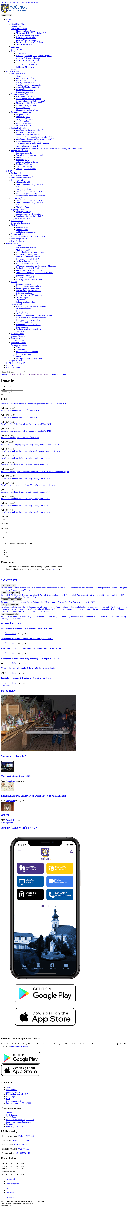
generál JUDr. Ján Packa (26, 40)
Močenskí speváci (23, 297)
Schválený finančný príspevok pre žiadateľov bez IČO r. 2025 (26, 424)
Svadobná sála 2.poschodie (27, 352)
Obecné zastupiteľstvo (20, 94)
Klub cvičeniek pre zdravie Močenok (31, 318)
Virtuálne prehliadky (19, 345)
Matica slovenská (23, 250)
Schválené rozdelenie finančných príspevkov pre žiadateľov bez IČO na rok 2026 (33, 404)
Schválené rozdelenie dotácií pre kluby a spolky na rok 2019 (25, 492)
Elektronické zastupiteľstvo (27, 110)
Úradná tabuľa (17, 221)
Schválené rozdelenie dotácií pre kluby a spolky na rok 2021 (25, 465)
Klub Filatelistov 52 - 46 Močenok (30, 252)
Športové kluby (17, 304)
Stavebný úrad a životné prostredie (30, 191)
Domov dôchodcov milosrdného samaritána (28, 236)
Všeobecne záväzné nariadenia (28, 85)
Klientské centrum (23, 354)
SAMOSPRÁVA (12, 71)
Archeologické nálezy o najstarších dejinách (34, 56)
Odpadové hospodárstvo (20, 218)
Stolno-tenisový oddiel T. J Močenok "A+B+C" (35, 315)
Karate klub (20, 311)
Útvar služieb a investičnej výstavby (30, 196)
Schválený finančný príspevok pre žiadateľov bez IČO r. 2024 (26, 431)
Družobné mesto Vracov (25, 92)
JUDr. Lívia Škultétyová (26, 38)
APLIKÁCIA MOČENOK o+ (20, 827)
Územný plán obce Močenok (27, 87)
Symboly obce (17, 26)
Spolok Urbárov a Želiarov (27, 261)
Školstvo (14, 225)
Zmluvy (9, 1113)
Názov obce (21, 53)
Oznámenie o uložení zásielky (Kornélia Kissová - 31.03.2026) (27, 629)
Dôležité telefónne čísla (20, 223)
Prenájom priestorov (19, 239)
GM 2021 (5, 815)
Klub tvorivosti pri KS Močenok (29, 295)
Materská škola (22, 230)
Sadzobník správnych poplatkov (29, 214)
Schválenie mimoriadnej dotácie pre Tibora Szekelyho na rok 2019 (28, 485)
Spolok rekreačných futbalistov (28, 329)
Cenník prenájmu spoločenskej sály (30, 216)
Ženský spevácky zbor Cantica (28, 288)
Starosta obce (21, 76)
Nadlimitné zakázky (24, 166)
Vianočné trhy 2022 (13, 756)
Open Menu (6, 15)
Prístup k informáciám (20, 128)
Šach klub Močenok (24, 322)
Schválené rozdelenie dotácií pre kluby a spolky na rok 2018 (25, 499)
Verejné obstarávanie (19, 151)
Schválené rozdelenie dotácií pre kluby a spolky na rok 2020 (25, 478)
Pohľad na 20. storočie (25, 67)
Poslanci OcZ (11, 1089)
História (14, 51)
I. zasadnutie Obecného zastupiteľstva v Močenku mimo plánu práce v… (32, 648)
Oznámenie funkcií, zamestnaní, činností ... (33, 144)
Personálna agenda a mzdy (26, 193)
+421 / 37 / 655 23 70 (26, 1136)
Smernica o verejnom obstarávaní (29, 155)
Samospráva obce (18, 74)
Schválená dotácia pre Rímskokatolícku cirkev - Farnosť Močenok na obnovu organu (35, 471)
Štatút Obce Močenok (20, 24)
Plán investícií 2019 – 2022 (27, 126)
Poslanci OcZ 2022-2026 (26, 96)
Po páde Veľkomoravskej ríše (28, 60)
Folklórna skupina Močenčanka (28, 291)
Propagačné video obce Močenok (29, 358)
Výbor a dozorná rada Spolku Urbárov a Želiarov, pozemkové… (28, 668)
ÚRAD (9, 171)
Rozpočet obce (22, 114)
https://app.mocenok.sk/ (19, 1046)
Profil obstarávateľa (24, 153)
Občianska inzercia (18, 340)
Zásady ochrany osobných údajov (29, 141)
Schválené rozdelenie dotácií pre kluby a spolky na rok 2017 (25, 505)
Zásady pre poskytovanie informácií (30, 130)
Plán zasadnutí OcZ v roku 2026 (29, 103)
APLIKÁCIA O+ (13, 367)
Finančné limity (22, 157)
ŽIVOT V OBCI (12, 243)
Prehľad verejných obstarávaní (18, 1122)
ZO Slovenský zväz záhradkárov (29, 270)
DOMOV (10, 19)
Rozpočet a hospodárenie (21, 112)
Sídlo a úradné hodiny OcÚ (22, 178)
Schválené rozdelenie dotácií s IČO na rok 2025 (20, 417)
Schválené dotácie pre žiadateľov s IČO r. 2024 (20, 438)
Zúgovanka (20, 300)
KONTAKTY (11, 365)
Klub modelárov (22, 327)
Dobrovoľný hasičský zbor (26, 254)
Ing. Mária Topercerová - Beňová (29, 42)
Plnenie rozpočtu (23, 117)
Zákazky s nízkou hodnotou (27, 162)
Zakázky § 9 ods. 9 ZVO (26, 169)
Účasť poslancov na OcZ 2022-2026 (30, 101)
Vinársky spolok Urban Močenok (29, 279)
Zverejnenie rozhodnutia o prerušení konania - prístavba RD (27, 639)
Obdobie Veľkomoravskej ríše (28, 58)
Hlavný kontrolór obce (25, 83)
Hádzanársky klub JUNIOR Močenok (31, 306)
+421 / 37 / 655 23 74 (20, 1140)
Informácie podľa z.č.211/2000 (18, 1103)
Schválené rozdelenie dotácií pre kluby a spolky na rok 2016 (25, 512)
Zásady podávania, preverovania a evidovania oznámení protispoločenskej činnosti (49, 148)
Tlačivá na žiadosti (23, 207)
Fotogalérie (15, 338)
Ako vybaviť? (16, 198)
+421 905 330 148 (22, 1153)
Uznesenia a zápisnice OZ (26, 105)
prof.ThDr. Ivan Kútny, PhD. (27, 35)
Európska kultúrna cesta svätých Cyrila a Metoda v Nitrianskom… (34, 795)
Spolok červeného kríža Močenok (29, 268)
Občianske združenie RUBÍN (28, 259)
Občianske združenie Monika (27, 277)
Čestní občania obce (19, 28)
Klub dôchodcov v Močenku (27, 263)
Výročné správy (22, 121)
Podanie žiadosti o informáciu (28, 135)
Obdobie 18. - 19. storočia (26, 65)
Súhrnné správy (22, 160)
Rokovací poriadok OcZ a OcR (28, 99)
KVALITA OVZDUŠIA (15, 363)
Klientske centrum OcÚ (20, 175)
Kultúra (14, 282)
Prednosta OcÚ (17, 173)
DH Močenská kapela (24, 293)
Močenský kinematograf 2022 (16, 776)
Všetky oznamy (7, 685)
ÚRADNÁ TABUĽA (11, 623)
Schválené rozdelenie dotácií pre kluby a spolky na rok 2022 (25, 458)
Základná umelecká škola (26, 232)
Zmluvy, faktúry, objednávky (27, 146)
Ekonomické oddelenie (25, 182)
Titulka (4, 374)
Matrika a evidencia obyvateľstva (29, 184)
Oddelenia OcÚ (17, 180)
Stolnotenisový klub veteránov (28, 324)
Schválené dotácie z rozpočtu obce (20, 1119)
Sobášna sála (21, 349)
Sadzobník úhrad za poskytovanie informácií (34, 137)
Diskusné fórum (17, 334)
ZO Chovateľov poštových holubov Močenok (34, 273)
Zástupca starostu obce (25, 78)
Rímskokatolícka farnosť (26, 248)
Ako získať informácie (25, 132)
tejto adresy (54, 569)
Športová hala (16, 361)
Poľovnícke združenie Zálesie (28, 257)
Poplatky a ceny (17, 209)
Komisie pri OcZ (23, 108)
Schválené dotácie (23, 123)
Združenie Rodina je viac (26, 275)
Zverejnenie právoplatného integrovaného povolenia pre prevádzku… (31, 658)
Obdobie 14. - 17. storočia (26, 62)
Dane (18, 187)
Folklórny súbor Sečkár (25, 302)
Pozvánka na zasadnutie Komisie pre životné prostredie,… (26, 678)
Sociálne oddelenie (23, 189)
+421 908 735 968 (21, 1144)
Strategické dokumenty (25, 90)
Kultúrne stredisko (23, 284)
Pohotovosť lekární (18, 343)
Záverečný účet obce (24, 119)
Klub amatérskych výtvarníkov (28, 286)
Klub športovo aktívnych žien (28, 320)
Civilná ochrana (17, 241)
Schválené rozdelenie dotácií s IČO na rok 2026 (20, 410)
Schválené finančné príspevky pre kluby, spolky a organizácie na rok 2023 (31, 444)
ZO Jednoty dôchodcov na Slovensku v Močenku (36, 266)
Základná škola (22, 227)
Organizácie (16, 245)
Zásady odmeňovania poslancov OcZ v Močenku (35, 139)
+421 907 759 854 (25, 1149)
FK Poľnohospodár (23, 309)
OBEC (8, 22)
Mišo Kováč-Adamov (24, 44)
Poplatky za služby (23, 212)
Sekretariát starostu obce (26, 80)
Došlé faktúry (11, 1115)
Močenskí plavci (22, 313)
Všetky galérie (7, 822)
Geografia (15, 47)
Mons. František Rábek (25, 31)
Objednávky (11, 1117)
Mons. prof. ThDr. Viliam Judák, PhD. (31, 33)
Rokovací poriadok (13, 1101)
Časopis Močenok (18, 336)
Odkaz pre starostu (18, 331)
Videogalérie (16, 356)
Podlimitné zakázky (24, 164)
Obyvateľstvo (16, 49)
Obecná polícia (17, 234)
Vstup (18, 347)
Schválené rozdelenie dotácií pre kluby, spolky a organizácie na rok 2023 (30, 451)
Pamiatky (15, 69)
